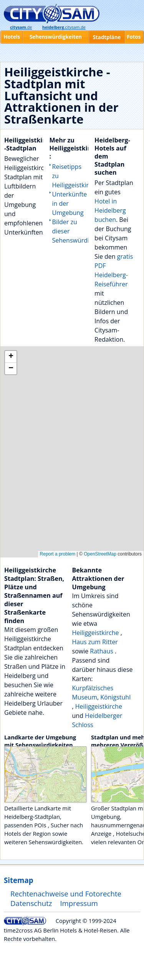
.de (21, 27)
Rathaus (102, 651)
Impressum (79, 903)
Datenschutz (31, 903)
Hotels (11, 36)
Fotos (134, 36)
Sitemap (18, 880)
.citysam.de (64, 27)
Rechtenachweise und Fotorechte (65, 893)
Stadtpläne (107, 37)
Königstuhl (115, 697)
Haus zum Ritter (95, 642)
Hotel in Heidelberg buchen (110, 210)
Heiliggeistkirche (96, 632)
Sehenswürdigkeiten (56, 36)
